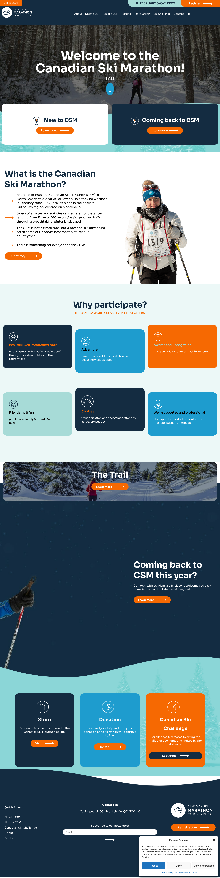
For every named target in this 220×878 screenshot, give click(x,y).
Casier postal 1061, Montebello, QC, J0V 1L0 (110, 812)
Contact (193, 872)
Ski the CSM (111, 13)
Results (126, 13)
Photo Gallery (142, 13)
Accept (154, 865)
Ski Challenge (162, 13)
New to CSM (93, 13)
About (78, 13)
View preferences (204, 865)
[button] (213, 840)
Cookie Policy (167, 872)
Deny (179, 865)
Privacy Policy (181, 872)
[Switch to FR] (188, 14)
